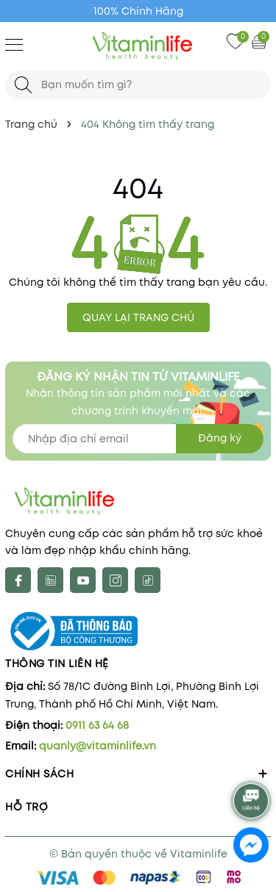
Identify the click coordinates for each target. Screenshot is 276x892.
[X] (50, 580)
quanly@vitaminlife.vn (97, 745)
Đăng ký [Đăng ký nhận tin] (219, 438)
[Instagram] (115, 580)
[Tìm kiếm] (23, 85)
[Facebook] (18, 580)
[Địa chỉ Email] (138, 438)
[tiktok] (147, 580)
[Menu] (14, 44)
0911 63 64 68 (97, 725)
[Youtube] (83, 580)
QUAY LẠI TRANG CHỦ (138, 317)
